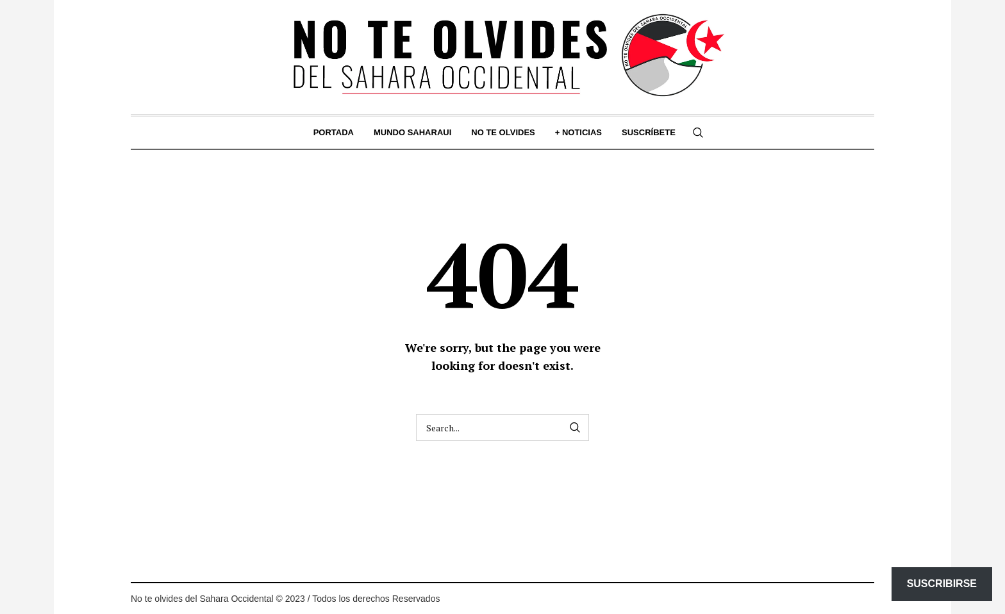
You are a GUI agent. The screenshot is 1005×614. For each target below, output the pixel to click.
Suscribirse (942, 583)
